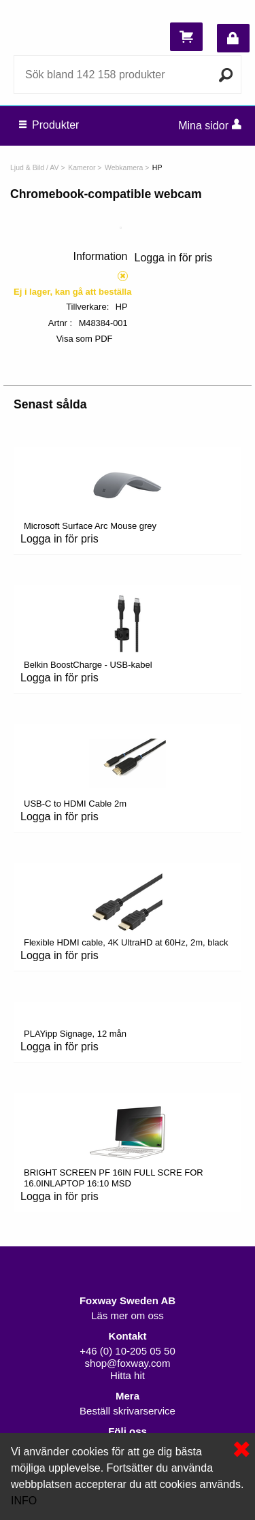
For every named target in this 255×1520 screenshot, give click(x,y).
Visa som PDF (84, 339)
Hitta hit (127, 1375)
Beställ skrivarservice (127, 1411)
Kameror (81, 167)
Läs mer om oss (127, 1315)
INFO (24, 1500)
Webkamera (124, 167)
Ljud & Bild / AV (34, 167)
